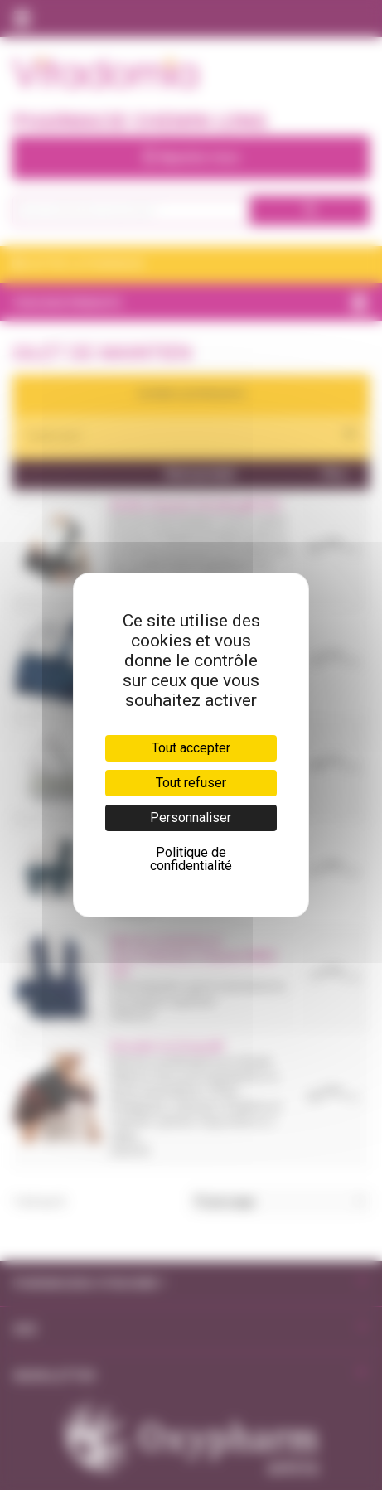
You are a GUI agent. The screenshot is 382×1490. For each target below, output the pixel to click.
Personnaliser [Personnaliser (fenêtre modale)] (190, 817)
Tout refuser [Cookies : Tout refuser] (191, 783)
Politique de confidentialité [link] (191, 858)
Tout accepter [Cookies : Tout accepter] (191, 748)
